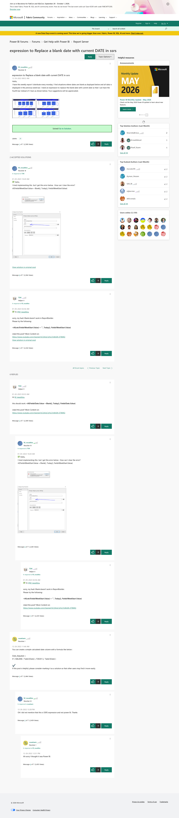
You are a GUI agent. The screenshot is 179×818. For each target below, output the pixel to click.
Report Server (81, 41)
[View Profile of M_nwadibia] (23, 67)
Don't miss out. (137, 33)
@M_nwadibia (23, 312)
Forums (50, 17)
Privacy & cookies (138, 802)
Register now (15, 9)
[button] (90, 56)
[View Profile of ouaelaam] (22, 638)
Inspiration (60, 17)
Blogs (92, 17)
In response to (18, 174)
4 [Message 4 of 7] (30, 764)
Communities (81, 17)
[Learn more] (128, 109)
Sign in (147, 23)
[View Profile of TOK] (20, 297)
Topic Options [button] (104, 56)
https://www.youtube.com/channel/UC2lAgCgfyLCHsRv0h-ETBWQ (38, 337)
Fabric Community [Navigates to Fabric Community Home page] (35, 17)
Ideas (71, 17)
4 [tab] (144, 114)
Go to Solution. (65, 128)
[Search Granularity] (100, 28)
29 (20, 138)
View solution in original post (24, 267)
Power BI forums (19, 41)
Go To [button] (163, 23)
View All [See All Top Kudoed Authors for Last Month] (124, 203)
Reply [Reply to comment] (107, 281)
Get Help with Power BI (57, 41)
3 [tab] (142, 114)
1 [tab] (139, 114)
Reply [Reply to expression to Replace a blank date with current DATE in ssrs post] (107, 144)
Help (155, 23)
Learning (102, 17)
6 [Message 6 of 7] (19, 275)
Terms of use (152, 802)
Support (112, 17)
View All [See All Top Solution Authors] (124, 152)
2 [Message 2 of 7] (19, 676)
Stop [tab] (147, 115)
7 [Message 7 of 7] (19, 348)
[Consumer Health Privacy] (41, 810)
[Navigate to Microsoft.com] (16, 17)
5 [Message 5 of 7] (19, 421)
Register (139, 23)
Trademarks (164, 802)
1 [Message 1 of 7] (19, 144)
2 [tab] (141, 114)
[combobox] (139, 28)
